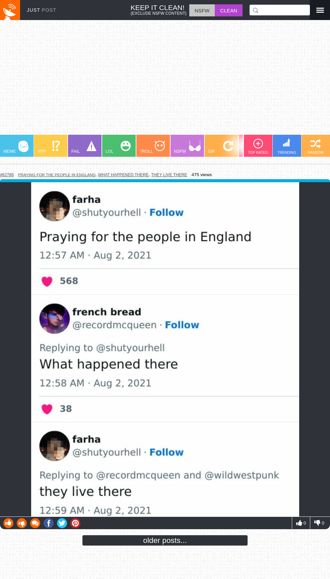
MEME (15, 147)
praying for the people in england (56, 174)
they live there (169, 174)
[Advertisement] (165, 80)
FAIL (83, 147)
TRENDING (286, 146)
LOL (118, 147)
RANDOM (315, 146)
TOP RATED (258, 146)
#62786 (7, 174)
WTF (48, 147)
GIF (220, 147)
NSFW (187, 147)
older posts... (165, 540)
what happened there (123, 174)
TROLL (152, 147)
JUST (41, 10)
